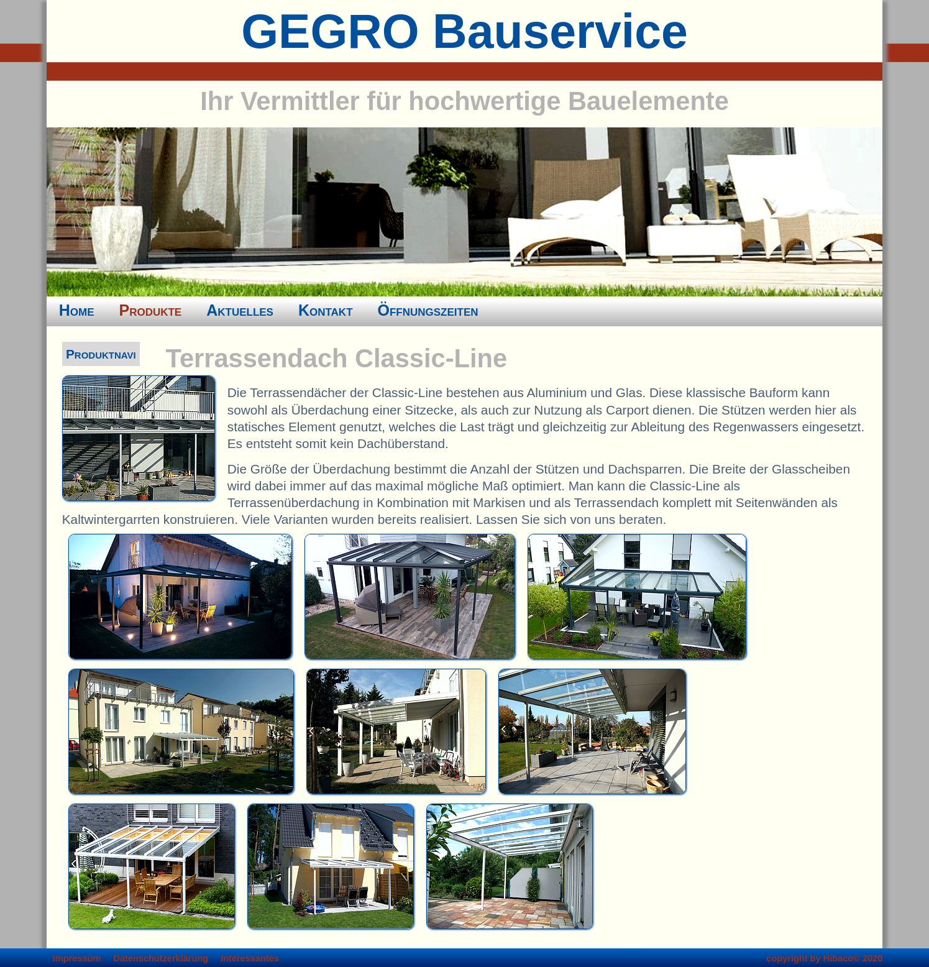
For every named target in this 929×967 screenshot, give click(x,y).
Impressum (77, 958)
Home (76, 310)
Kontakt (325, 310)
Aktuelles (239, 310)
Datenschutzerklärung (160, 958)
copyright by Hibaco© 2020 (824, 958)
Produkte (150, 310)
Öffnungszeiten (428, 310)
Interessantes (250, 958)
